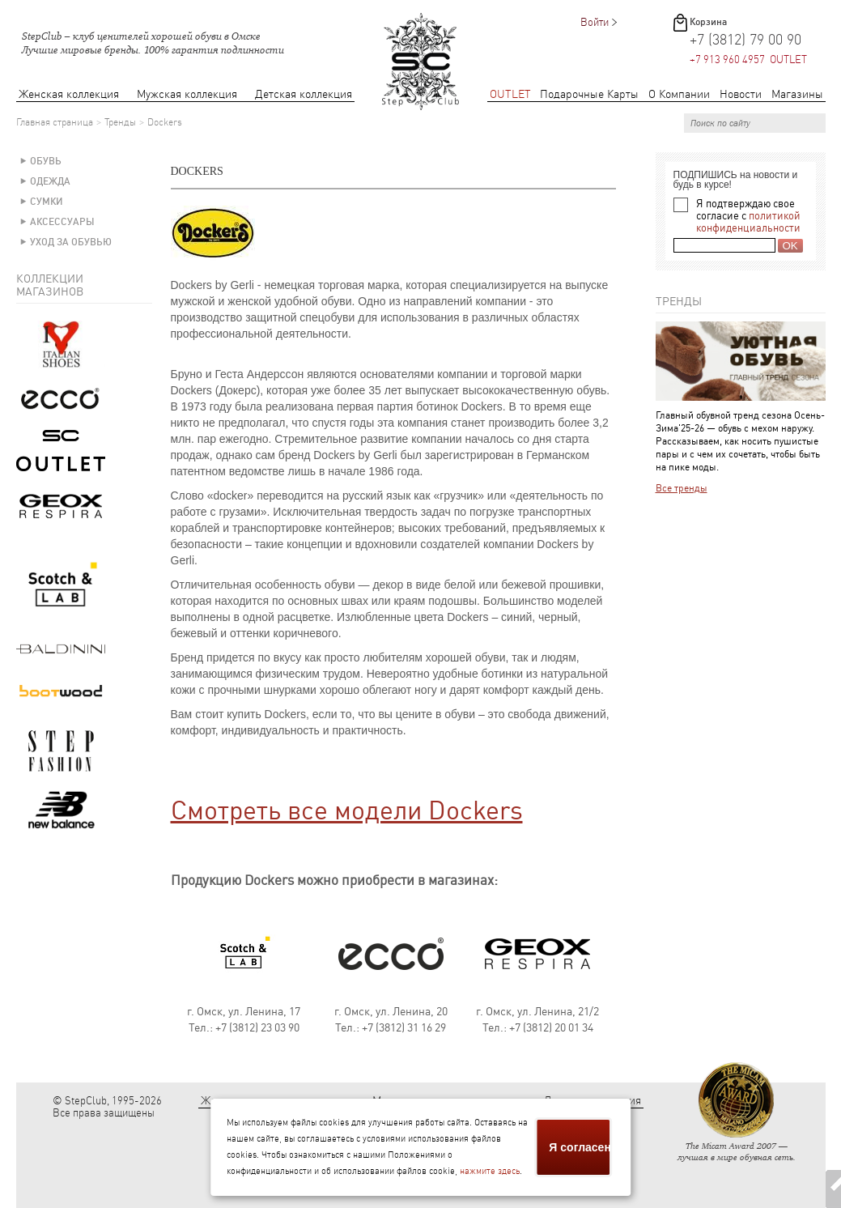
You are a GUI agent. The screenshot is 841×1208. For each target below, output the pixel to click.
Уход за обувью (71, 242)
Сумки (46, 201)
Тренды (120, 122)
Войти (594, 22)
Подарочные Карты (589, 94)
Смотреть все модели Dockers (347, 810)
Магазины (797, 94)
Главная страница (54, 122)
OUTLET (510, 94)
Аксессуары (62, 222)
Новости (741, 94)
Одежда (50, 181)
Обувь (46, 161)
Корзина (708, 22)
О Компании (679, 94)
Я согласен (579, 1147)
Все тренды (681, 488)
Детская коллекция (303, 94)
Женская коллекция (69, 94)
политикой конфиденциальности (748, 222)
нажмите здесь (490, 1171)
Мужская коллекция (187, 94)
